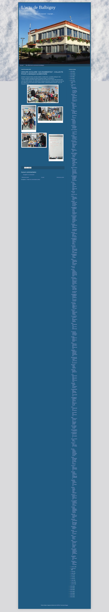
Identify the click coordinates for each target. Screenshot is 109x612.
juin (72, 575)
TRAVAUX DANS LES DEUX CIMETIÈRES (74, 497)
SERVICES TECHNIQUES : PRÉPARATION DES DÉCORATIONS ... (74, 281)
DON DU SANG (73, 267)
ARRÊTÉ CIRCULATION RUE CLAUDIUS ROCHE (74, 203)
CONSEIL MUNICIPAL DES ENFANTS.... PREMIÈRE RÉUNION (74, 227)
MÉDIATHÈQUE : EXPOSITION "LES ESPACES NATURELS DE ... (74, 171)
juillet (72, 573)
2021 (71, 80)
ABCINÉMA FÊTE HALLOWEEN (74, 558)
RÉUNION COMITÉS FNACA (73, 527)
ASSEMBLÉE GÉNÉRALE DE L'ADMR (74, 256)
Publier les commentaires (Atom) (33, 179)
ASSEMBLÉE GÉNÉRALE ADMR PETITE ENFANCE (74, 178)
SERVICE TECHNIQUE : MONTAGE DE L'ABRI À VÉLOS (74, 522)
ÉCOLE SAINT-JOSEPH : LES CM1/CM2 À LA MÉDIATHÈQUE (74, 186)
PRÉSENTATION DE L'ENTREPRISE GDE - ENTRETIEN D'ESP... (74, 289)
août (72, 571)
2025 (71, 73)
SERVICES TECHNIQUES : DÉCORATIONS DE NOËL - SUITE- (74, 144)
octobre (73, 566)
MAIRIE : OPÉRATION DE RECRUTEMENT (74, 339)
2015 (71, 595)
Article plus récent (25, 177)
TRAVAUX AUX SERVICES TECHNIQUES (74, 468)
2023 (71, 76)
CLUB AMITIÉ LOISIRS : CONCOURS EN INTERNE (74, 503)
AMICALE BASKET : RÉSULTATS (74, 371)
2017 (71, 591)
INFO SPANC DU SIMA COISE (74, 427)
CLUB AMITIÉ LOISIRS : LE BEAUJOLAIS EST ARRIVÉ (74, 319)
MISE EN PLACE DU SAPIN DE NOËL (74, 516)
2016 (71, 593)
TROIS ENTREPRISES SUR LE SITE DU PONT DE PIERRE (74, 460)
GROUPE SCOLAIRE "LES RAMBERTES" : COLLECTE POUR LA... (74, 98)
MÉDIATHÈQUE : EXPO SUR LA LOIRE (74, 155)
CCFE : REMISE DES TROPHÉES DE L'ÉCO (74, 105)
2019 (71, 587)
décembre (73, 81)
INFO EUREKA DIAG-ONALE (73, 537)
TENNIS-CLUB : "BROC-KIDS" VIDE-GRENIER (73, 490)
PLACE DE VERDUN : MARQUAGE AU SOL (74, 333)
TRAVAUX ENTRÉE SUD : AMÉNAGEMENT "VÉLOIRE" (74, 305)
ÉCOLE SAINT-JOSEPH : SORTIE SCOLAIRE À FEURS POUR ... (74, 452)
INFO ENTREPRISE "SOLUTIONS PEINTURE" (74, 326)
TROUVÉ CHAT (73, 192)
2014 (71, 596)
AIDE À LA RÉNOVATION (74, 150)
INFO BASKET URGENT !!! (74, 430)
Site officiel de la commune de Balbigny (35, 65)
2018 (71, 589)
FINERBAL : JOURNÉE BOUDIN (74, 126)
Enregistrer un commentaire (28, 174)
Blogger (66, 605)
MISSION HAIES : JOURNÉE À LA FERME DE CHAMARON (74, 475)
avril (72, 578)
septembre (73, 568)
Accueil (21, 65)
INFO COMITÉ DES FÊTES (74, 440)
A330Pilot (58, 605)
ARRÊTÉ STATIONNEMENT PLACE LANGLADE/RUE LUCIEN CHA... (74, 162)
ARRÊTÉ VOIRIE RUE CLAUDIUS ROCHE (74, 385)
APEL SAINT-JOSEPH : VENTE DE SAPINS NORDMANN (74, 551)
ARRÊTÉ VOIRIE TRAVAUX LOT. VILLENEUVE (74, 483)
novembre (73, 84)
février (72, 582)
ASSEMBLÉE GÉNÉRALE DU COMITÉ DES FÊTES (74, 241)
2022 (71, 78)
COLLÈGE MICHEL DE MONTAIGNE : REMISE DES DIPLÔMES (74, 249)
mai (72, 576)
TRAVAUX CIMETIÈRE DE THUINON (74, 563)
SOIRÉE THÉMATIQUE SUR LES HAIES (74, 137)
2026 (71, 71)
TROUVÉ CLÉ (74, 194)
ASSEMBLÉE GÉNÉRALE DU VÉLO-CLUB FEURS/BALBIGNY (74, 211)
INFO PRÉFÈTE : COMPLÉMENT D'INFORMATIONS (74, 262)
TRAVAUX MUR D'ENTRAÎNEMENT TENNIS (74, 312)
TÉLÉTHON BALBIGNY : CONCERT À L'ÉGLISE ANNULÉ (74, 90)
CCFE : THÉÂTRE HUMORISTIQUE (74, 198)
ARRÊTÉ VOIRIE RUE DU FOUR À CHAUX (73, 122)
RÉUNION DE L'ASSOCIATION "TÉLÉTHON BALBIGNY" (74, 360)
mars (72, 580)
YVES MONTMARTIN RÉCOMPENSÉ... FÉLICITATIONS (74, 378)
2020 (71, 586)
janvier (72, 583)
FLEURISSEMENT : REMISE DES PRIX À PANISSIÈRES (74, 392)
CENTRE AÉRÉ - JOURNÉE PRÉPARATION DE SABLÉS (74, 509)
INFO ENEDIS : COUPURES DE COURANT (74, 132)
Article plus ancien (60, 177)
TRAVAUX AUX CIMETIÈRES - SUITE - (74, 445)
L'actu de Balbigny (38, 7)
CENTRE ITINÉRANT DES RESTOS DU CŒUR (74, 234)
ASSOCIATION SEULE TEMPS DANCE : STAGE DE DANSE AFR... (74, 219)
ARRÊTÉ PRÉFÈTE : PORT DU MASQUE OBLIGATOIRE (74, 353)
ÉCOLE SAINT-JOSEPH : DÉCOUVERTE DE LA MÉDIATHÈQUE (74, 273)
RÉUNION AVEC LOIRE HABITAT (73, 366)
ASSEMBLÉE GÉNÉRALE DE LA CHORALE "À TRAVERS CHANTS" (74, 298)
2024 (71, 75)
